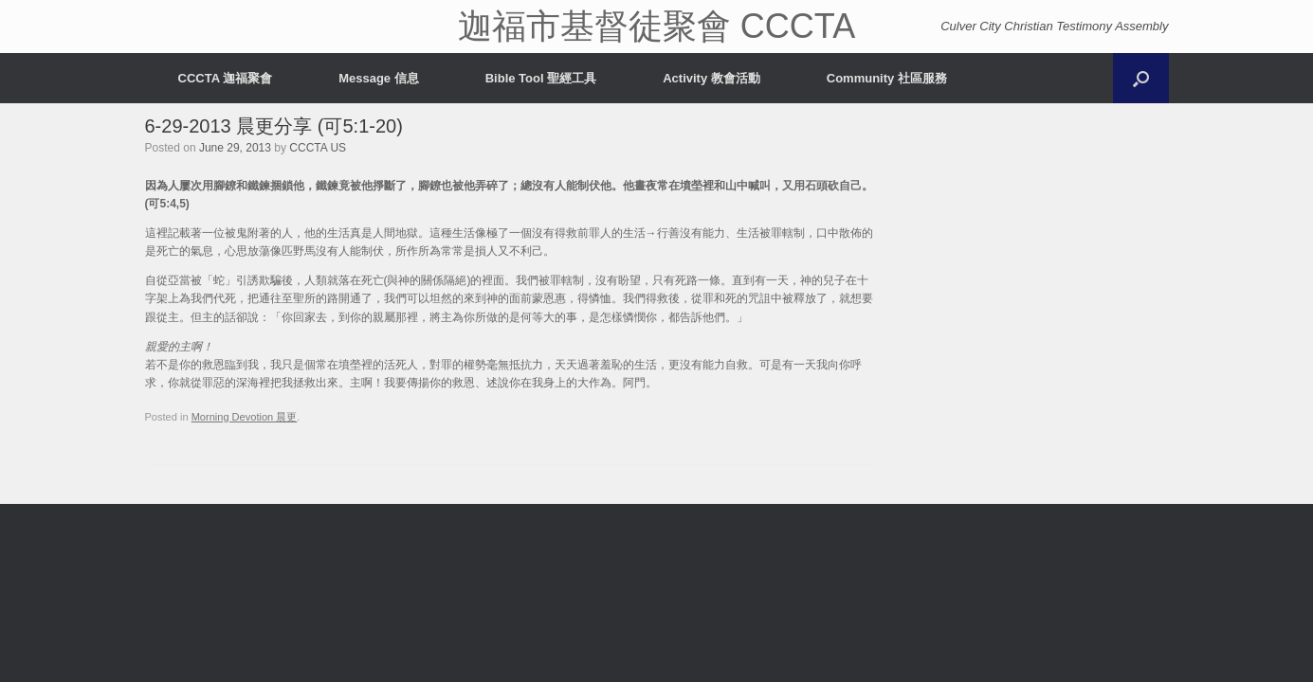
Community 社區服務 (887, 78)
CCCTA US (317, 147)
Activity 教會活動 (711, 78)
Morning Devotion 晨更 (244, 416)
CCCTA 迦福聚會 (225, 78)
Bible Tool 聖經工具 (540, 78)
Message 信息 (378, 78)
